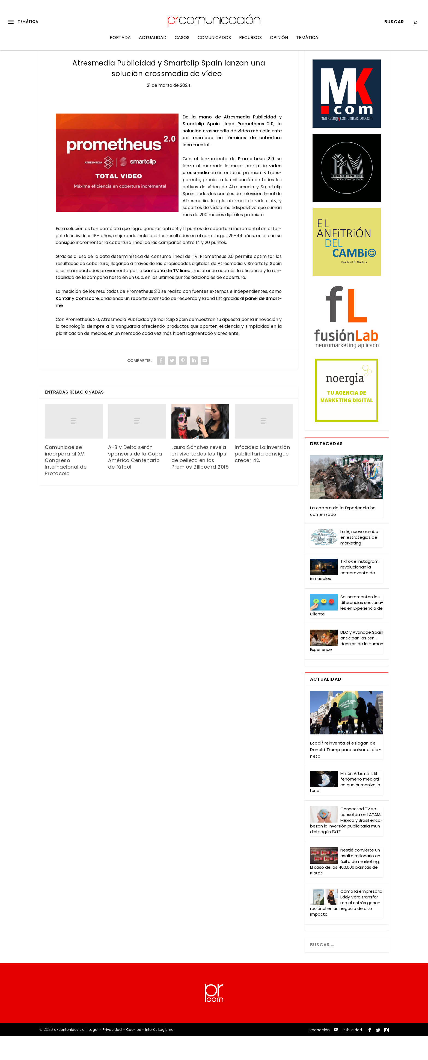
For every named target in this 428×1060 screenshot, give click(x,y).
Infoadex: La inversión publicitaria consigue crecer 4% (262, 478)
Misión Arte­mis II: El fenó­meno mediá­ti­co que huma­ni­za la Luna (345, 805)
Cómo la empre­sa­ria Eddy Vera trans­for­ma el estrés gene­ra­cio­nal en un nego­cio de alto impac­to (346, 926)
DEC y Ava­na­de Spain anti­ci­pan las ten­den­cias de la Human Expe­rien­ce (346, 664)
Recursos (250, 41)
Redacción (320, 1054)
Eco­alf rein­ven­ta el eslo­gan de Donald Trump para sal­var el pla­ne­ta (345, 773)
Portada (120, 41)
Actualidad (153, 41)
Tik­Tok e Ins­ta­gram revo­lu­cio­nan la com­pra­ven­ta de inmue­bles (344, 593)
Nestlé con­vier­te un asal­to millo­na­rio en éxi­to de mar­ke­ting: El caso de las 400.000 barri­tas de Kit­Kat (345, 885)
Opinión (279, 41)
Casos (182, 41)
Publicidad (352, 1054)
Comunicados (214, 41)
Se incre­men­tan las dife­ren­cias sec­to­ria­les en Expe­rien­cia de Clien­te (346, 629)
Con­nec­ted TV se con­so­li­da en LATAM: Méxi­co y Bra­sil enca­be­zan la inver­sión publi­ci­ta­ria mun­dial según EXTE (346, 844)
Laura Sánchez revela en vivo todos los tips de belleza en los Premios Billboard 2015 (200, 481)
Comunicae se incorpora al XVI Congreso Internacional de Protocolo (66, 484)
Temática (307, 41)
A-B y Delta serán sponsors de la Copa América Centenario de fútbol (135, 481)
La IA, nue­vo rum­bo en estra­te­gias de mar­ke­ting (359, 561)
